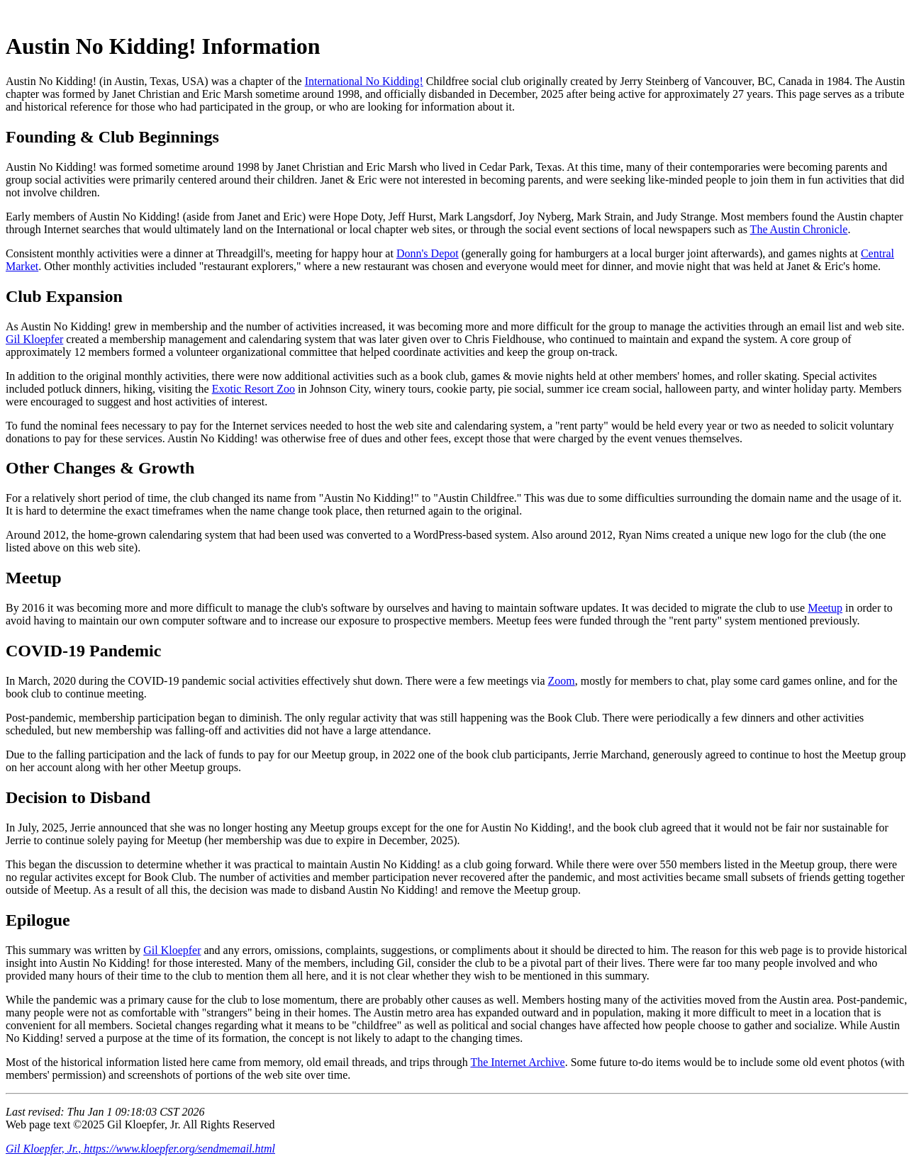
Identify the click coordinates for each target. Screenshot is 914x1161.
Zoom (561, 681)
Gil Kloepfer (34, 339)
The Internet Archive (517, 1062)
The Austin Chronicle (799, 229)
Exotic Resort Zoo (253, 389)
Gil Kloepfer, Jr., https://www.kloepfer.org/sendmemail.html (140, 1149)
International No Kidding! (364, 81)
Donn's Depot (427, 253)
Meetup (825, 608)
